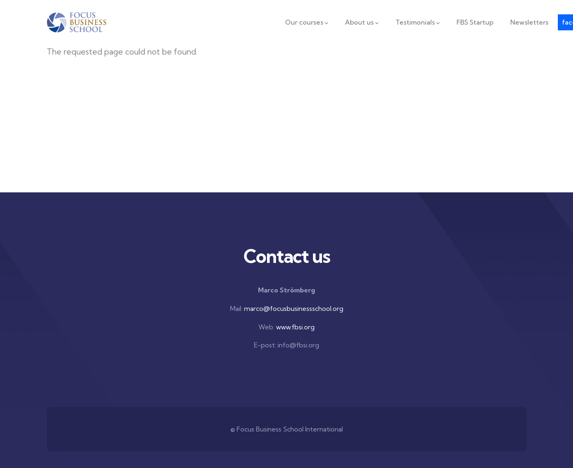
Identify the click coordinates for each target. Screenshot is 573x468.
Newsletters (529, 22)
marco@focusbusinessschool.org (293, 308)
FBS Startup (475, 22)
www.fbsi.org (295, 327)
